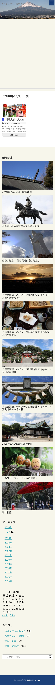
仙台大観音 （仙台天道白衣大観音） (21, 260)
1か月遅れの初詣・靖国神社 (17, 191)
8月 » (12, 615)
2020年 (8, 560)
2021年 (8, 555)
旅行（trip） (11, 641)
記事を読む (14, 135)
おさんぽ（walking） (13, 123)
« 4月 (5, 615)
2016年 (8, 577)
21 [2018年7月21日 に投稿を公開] (23, 605)
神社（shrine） (12, 646)
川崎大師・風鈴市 (15, 119)
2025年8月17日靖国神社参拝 (17, 444)
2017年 (8, 572)
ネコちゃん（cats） (15, 636)
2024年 (8, 542)
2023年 (8, 547)
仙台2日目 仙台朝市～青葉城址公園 (20, 226)
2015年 (8, 581)
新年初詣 (7, 512)
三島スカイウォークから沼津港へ (19, 478)
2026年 (8, 527)
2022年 (8, 551)
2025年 (8, 538)
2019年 (8, 564)
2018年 (8, 568)
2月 (9, 532)
